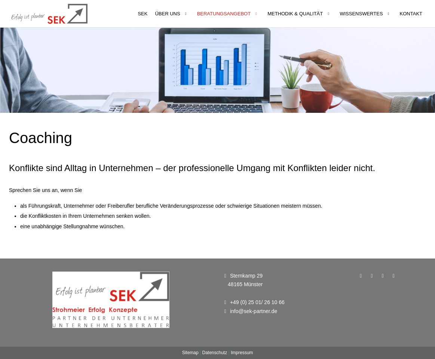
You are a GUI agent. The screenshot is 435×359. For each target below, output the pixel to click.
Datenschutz (214, 352)
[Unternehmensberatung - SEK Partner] (49, 13)
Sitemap (190, 352)
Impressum (242, 352)
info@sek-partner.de (253, 311)
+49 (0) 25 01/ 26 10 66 (257, 302)
